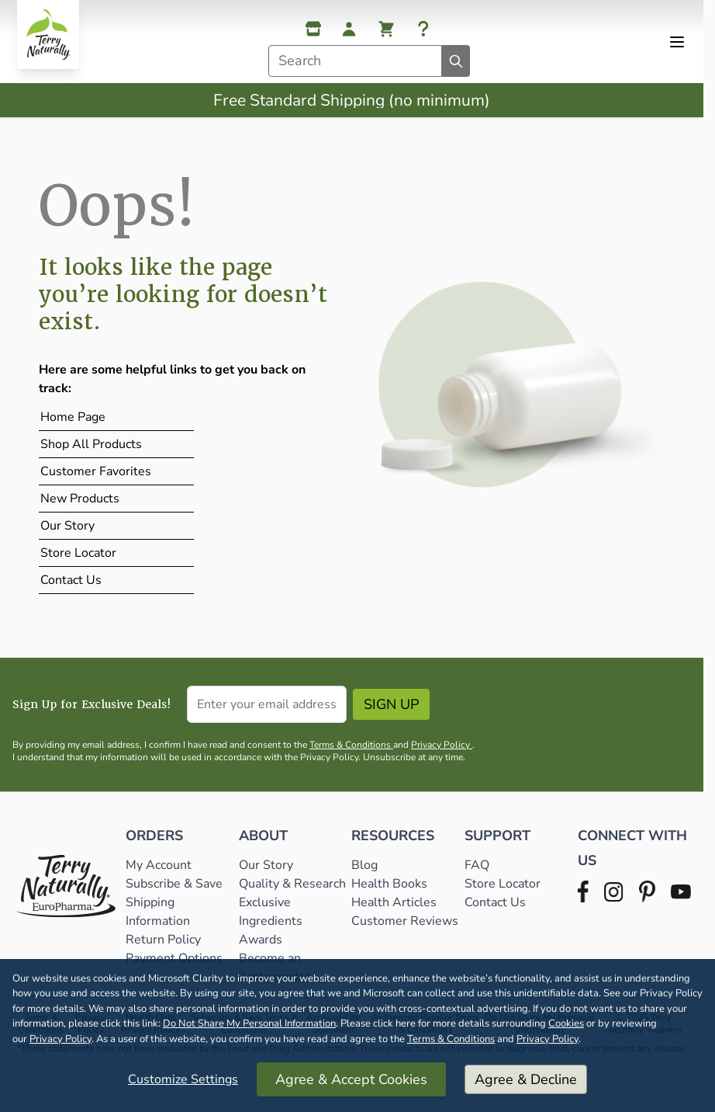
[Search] (456, 61)
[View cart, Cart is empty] (386, 29)
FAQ (477, 865)
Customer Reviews (404, 921)
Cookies (566, 1023)
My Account (159, 865)
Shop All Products (91, 444)
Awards (260, 939)
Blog (364, 865)
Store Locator (78, 552)
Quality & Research (292, 883)
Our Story (67, 525)
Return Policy (165, 939)
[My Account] (349, 28)
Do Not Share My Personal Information (249, 1023)
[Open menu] (677, 42)
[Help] (423, 29)
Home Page (72, 417)
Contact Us (71, 580)
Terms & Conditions (451, 1039)
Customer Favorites (95, 471)
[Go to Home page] (48, 34)
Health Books (389, 883)
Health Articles (394, 902)
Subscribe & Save (176, 883)
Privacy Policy (60, 1039)
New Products (79, 498)
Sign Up (391, 704)
